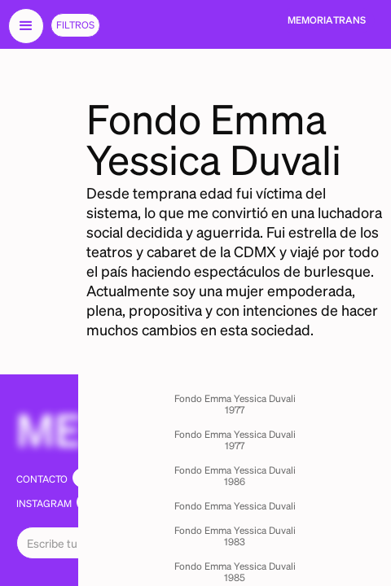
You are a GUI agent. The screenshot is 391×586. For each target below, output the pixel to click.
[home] (327, 20)
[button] (26, 26)
